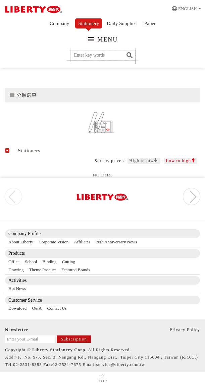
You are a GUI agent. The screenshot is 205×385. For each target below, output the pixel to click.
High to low (143, 160)
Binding (50, 261)
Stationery (89, 23)
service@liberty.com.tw (120, 364)
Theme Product (42, 269)
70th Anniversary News (116, 241)
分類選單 (23, 95)
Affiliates (82, 241)
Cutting (68, 261)
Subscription (74, 338)
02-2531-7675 (66, 364)
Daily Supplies (122, 23)
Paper (150, 23)
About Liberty (20, 241)
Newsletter (16, 329)
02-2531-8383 (27, 364)
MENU (102, 39)
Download (17, 308)
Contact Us (57, 308)
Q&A (37, 308)
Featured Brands (75, 269)
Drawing (16, 269)
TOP (102, 378)
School (31, 261)
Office (13, 261)
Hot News (17, 288)
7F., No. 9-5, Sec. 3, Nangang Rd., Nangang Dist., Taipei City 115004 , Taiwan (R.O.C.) (106, 357)
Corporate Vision (53, 241)
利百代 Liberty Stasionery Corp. (33, 10)
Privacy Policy (185, 329)
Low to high (181, 160)
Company (59, 23)
